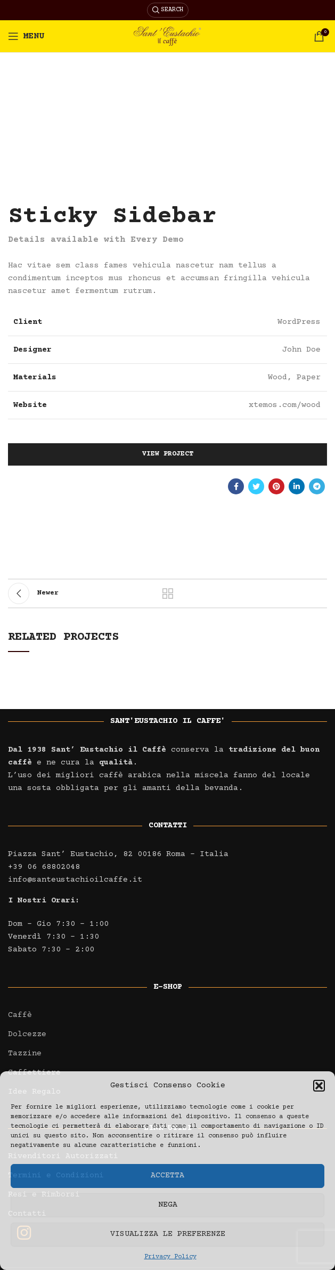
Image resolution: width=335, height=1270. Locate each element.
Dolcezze (27, 1034)
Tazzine (25, 1053)
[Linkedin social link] (297, 486)
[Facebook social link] (236, 486)
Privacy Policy (170, 1256)
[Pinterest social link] (276, 486)
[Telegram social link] (317, 486)
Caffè (20, 1015)
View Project (167, 454)
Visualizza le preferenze (167, 1234)
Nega (167, 1204)
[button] (319, 1085)
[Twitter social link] (256, 486)
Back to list (168, 593)
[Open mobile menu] (26, 36)
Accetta (167, 1175)
